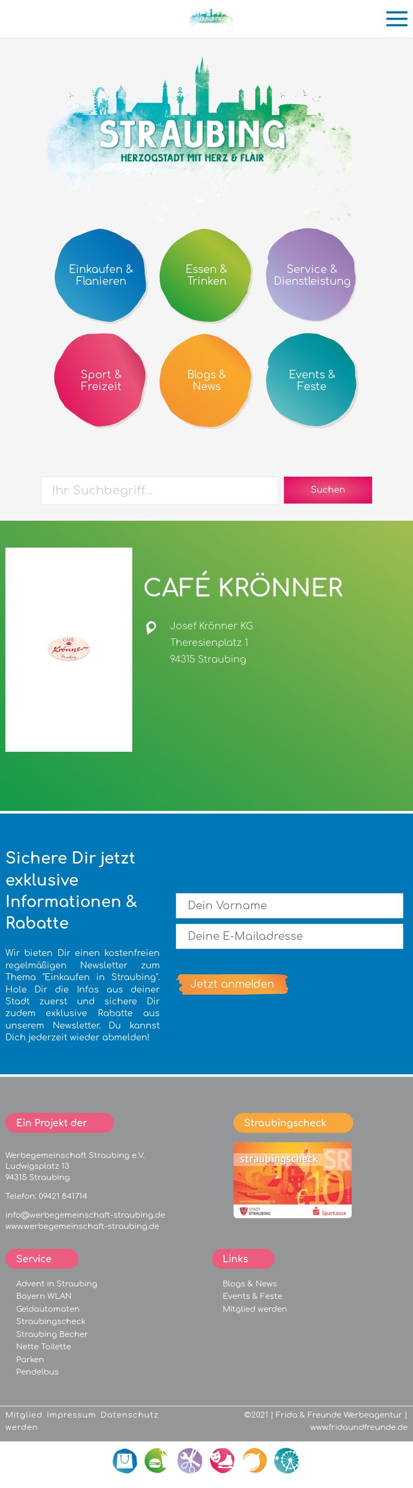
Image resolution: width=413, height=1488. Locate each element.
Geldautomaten (48, 1309)
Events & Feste (252, 1296)
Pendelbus (37, 1372)
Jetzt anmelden (232, 984)
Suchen (328, 490)
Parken (30, 1359)
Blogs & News (250, 1283)
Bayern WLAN (44, 1296)
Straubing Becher (52, 1334)
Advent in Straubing (56, 1283)
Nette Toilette (43, 1346)
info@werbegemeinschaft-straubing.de (85, 1215)
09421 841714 (63, 1196)
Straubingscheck (51, 1321)
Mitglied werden (255, 1309)
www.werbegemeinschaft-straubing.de (82, 1226)
